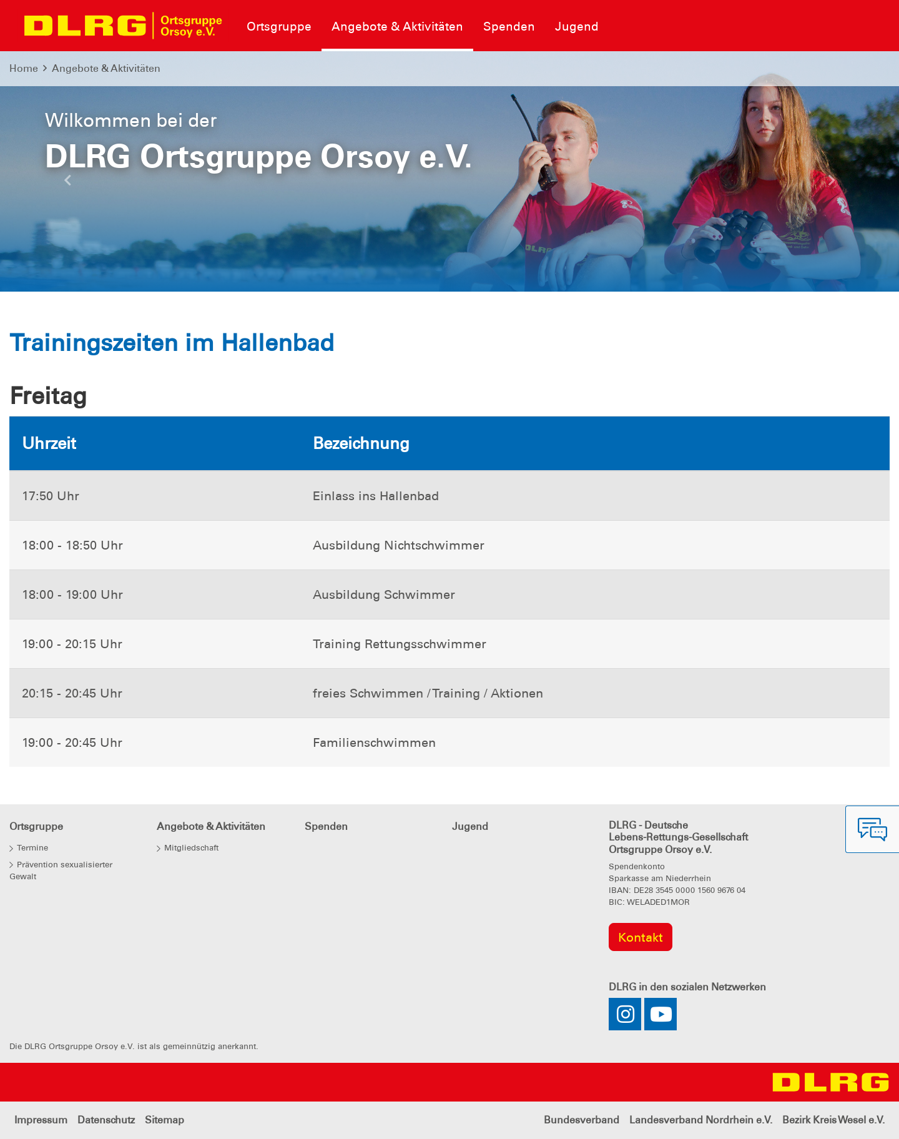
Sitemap (164, 1120)
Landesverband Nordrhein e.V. (700, 1120)
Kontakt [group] (640, 937)
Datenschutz (106, 1120)
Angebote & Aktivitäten (106, 68)
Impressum (40, 1120)
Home (23, 68)
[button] (67, 183)
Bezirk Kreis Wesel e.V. (833, 1120)
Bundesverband (581, 1120)
